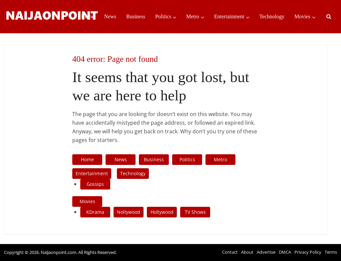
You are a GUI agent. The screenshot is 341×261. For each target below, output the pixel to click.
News (110, 16)
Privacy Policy (307, 252)
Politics (163, 16)
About (247, 252)
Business (135, 16)
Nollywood (128, 212)
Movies (302, 16)
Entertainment (229, 16)
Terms (331, 252)
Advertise (266, 252)
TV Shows (195, 212)
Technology (271, 16)
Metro (192, 16)
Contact (230, 252)
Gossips (95, 184)
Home (87, 16)
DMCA (285, 252)
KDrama (95, 212)
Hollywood (162, 212)
